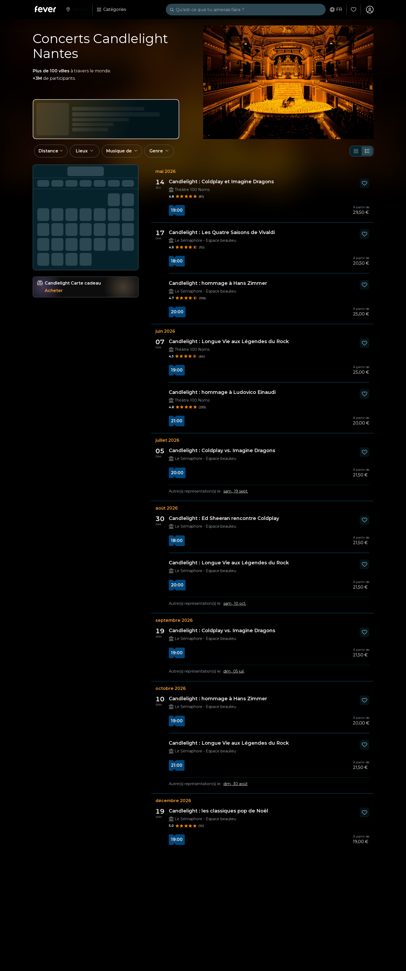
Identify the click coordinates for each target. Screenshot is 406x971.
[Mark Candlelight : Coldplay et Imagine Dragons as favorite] (364, 183)
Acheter (54, 290)
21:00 (176, 420)
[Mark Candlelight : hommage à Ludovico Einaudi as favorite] (364, 394)
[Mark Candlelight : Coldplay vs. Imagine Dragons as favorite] (364, 452)
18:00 (177, 261)
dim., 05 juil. (233, 671)
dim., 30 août (235, 783)
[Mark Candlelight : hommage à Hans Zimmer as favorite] (364, 285)
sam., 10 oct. (234, 603)
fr (336, 9)
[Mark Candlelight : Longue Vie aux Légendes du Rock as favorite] (364, 343)
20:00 (177, 311)
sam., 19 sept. (235, 491)
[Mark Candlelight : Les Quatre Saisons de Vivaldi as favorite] (364, 234)
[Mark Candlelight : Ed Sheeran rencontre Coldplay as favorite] (364, 520)
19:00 (177, 210)
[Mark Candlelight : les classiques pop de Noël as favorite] (364, 812)
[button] (51, 151)
